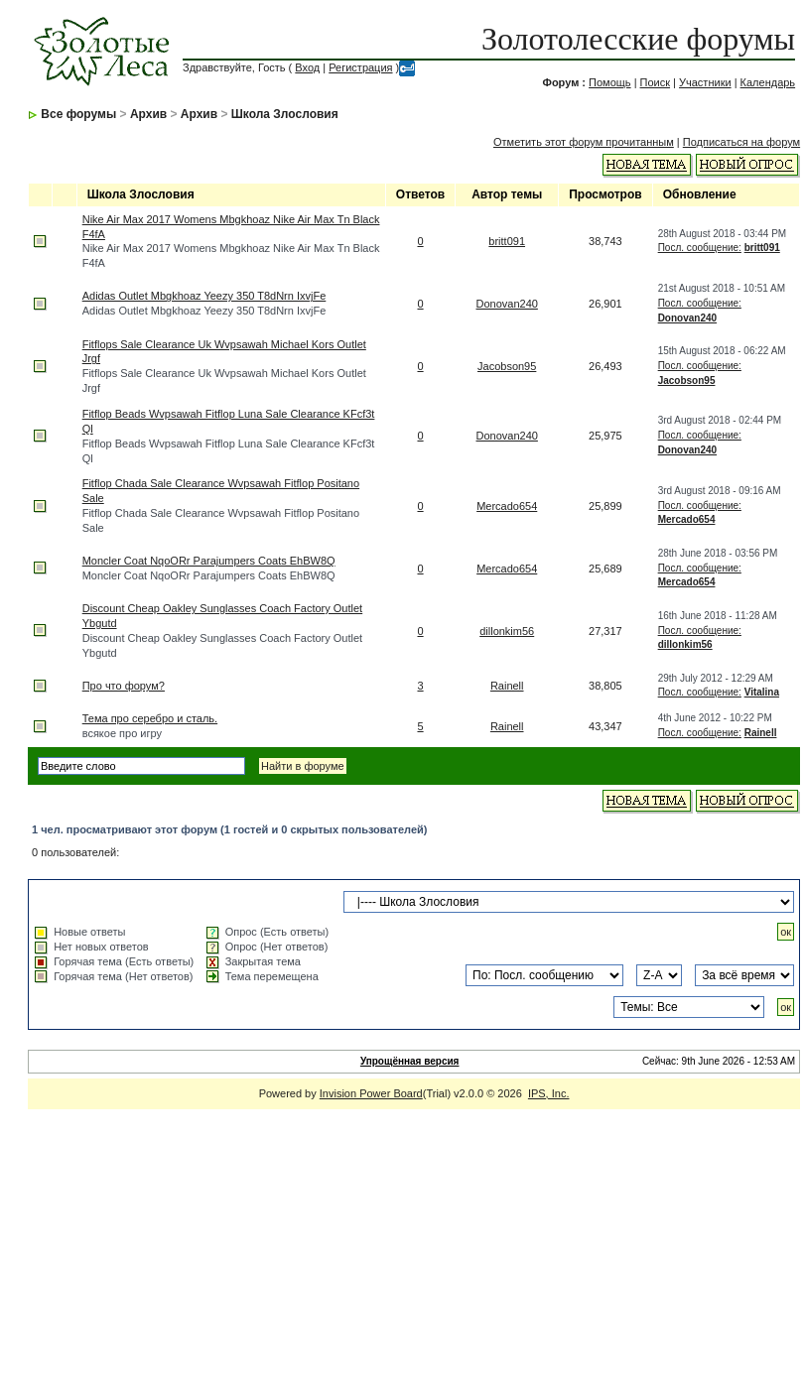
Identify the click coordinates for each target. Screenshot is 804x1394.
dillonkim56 (506, 631)
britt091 (506, 241)
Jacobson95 (506, 366)
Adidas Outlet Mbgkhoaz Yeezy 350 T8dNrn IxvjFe (204, 296)
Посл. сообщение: (699, 247)
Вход (307, 67)
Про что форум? (123, 686)
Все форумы (78, 114)
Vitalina (761, 692)
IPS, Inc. (549, 1093)
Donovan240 (507, 304)
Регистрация (360, 67)
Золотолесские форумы (638, 39)
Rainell (507, 686)
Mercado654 (506, 506)
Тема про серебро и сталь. (149, 718)
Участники (705, 82)
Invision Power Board (371, 1093)
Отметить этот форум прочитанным (583, 142)
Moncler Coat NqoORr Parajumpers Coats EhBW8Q (208, 561)
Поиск (655, 82)
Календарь (768, 82)
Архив (148, 114)
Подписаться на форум (741, 142)
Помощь (610, 82)
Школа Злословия (284, 114)
